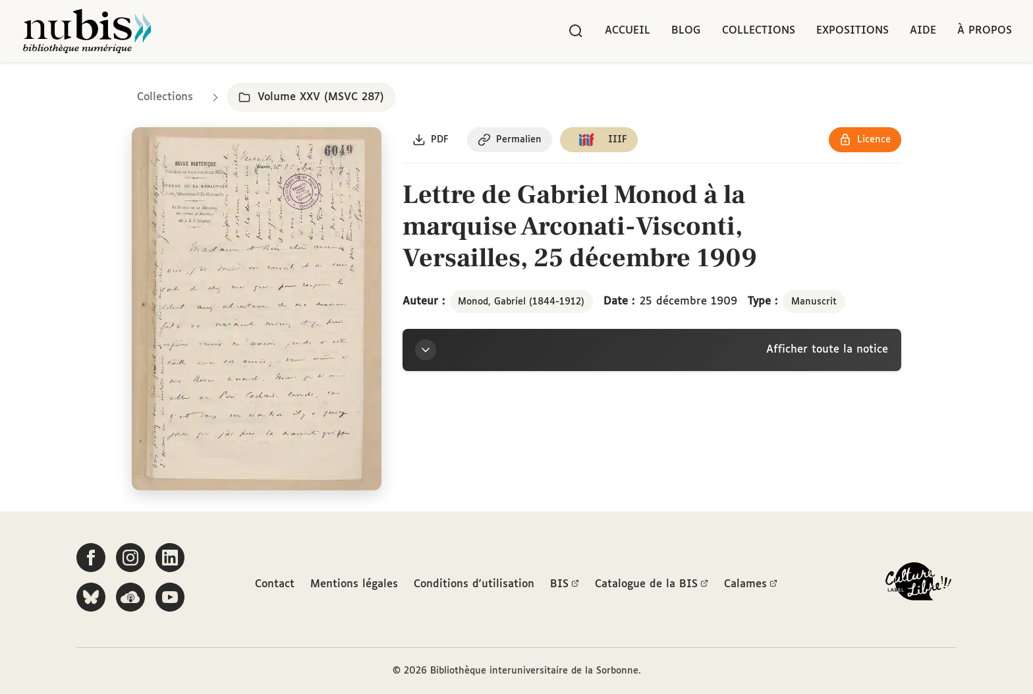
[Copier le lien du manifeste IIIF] (600, 140)
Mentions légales (354, 584)
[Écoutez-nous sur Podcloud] (130, 597)
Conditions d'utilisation (474, 584)
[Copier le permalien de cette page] (510, 140)
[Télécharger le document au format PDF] (431, 140)
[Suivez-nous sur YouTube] (169, 597)
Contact (274, 584)
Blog (686, 30)
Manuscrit (814, 301)
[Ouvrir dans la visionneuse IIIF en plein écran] (256, 309)
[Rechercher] (576, 31)
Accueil (627, 30)
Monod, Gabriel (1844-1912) (521, 301)
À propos (984, 30)
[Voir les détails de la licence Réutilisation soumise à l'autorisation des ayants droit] (864, 140)
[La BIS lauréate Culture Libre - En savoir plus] (918, 584)
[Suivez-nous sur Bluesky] (90, 597)
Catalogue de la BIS (651, 584)
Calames (750, 584)
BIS (564, 584)
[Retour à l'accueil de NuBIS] (87, 31)
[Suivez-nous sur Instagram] (130, 557)
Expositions (852, 30)
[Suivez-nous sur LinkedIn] (169, 557)
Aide (923, 30)
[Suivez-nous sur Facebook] (90, 557)
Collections (758, 30)
